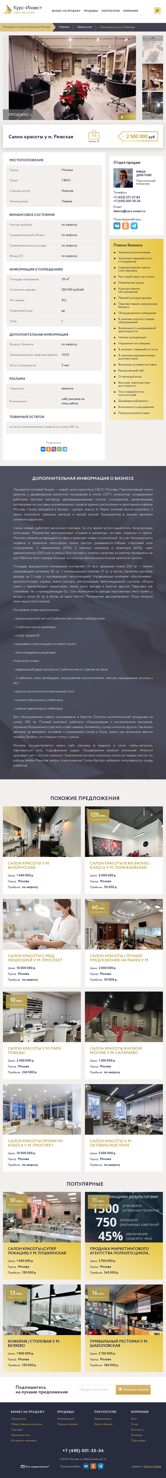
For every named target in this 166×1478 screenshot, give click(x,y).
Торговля (17, 1430)
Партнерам (138, 1441)
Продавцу (91, 11)
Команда (136, 1435)
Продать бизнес (67, 1424)
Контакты (137, 1430)
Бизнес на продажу (66, 11)
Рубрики (64, 27)
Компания (130, 11)
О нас (134, 1424)
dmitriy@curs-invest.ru (129, 211)
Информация (65, 1419)
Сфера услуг (84, 27)
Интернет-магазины (24, 1441)
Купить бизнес (103, 1424)
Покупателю (111, 11)
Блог (134, 1419)
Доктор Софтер (152, 1466)
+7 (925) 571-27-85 (126, 197)
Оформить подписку (133, 1390)
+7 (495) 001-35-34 (126, 201)
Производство (20, 1435)
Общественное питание (26, 1424)
